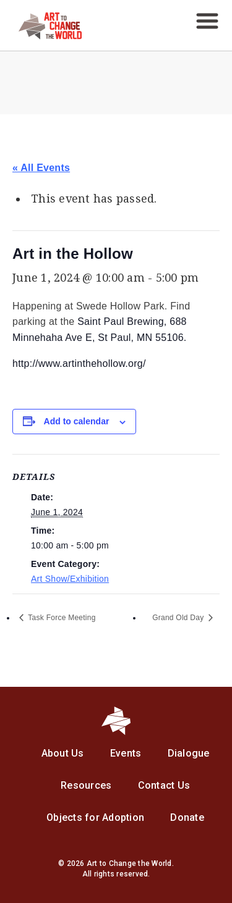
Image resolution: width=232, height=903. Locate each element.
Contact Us (164, 785)
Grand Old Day (179, 617)
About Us (62, 753)
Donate (187, 817)
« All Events (41, 167)
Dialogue (189, 753)
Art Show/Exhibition (70, 579)
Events (126, 753)
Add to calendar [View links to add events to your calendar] (77, 421)
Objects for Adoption (95, 817)
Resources (86, 785)
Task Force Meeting (61, 617)
